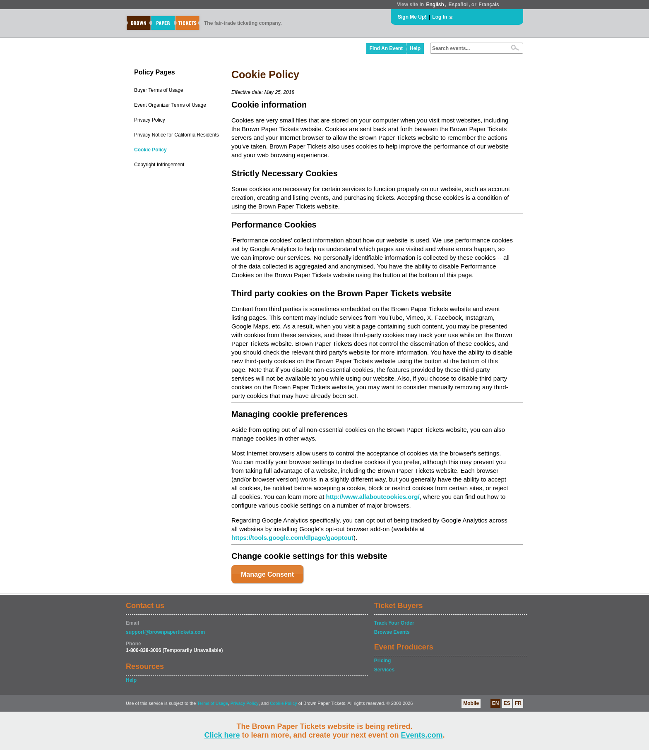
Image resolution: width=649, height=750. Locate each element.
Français (488, 4)
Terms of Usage (212, 703)
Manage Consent (267, 574)
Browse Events (392, 632)
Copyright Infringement (159, 165)
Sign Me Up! (412, 17)
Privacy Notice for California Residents (176, 135)
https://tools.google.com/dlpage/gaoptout (292, 537)
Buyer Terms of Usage (158, 90)
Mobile (471, 703)
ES (507, 703)
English (435, 4)
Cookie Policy (150, 150)
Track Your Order (394, 623)
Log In (439, 17)
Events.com (422, 735)
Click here (222, 735)
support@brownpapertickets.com (165, 632)
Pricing (382, 661)
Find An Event (386, 48)
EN (495, 703)
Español (458, 4)
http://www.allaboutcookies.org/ (372, 496)
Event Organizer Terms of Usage (170, 105)
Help (415, 48)
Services (384, 670)
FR (518, 703)
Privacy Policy (149, 120)
